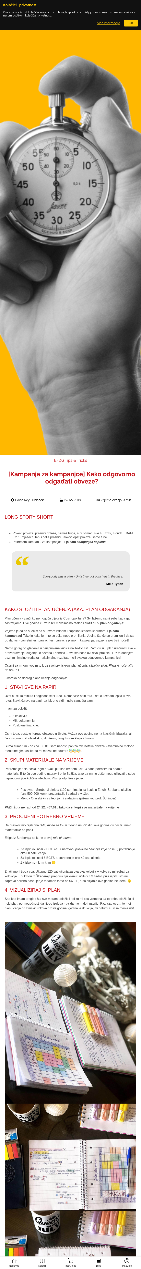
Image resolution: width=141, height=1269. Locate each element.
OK (131, 23)
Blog (98, 1261)
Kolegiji (42, 1261)
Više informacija (108, 23)
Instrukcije (70, 1261)
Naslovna (14, 1261)
